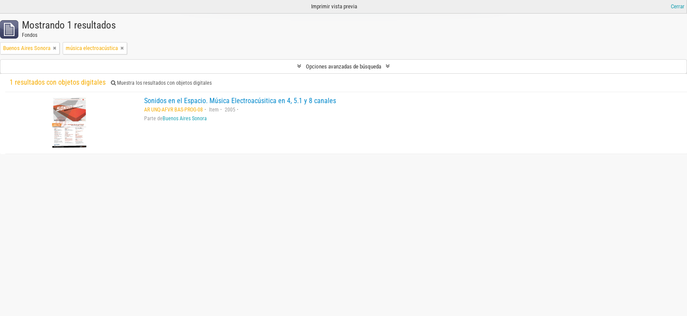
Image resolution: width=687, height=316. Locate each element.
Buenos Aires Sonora (185, 118)
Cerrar (677, 6)
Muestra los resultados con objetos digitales (161, 83)
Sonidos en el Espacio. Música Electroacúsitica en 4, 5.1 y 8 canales (240, 101)
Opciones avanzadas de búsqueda (343, 66)
